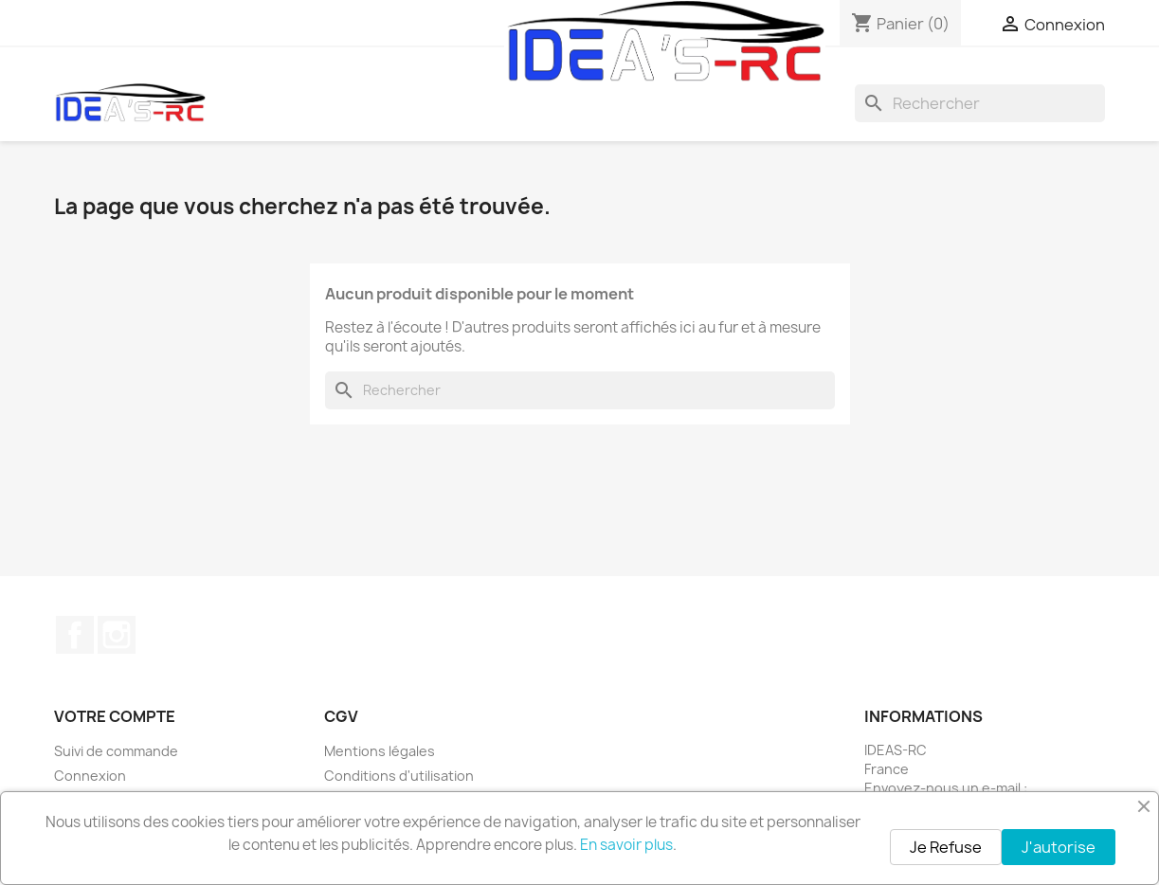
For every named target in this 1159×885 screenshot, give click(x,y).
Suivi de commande (116, 751)
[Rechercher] (980, 103)
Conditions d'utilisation (399, 776)
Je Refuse (946, 847)
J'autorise (1059, 847)
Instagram (117, 635)
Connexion (90, 776)
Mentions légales (379, 751)
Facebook (75, 635)
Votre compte (114, 716)
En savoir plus (626, 845)
